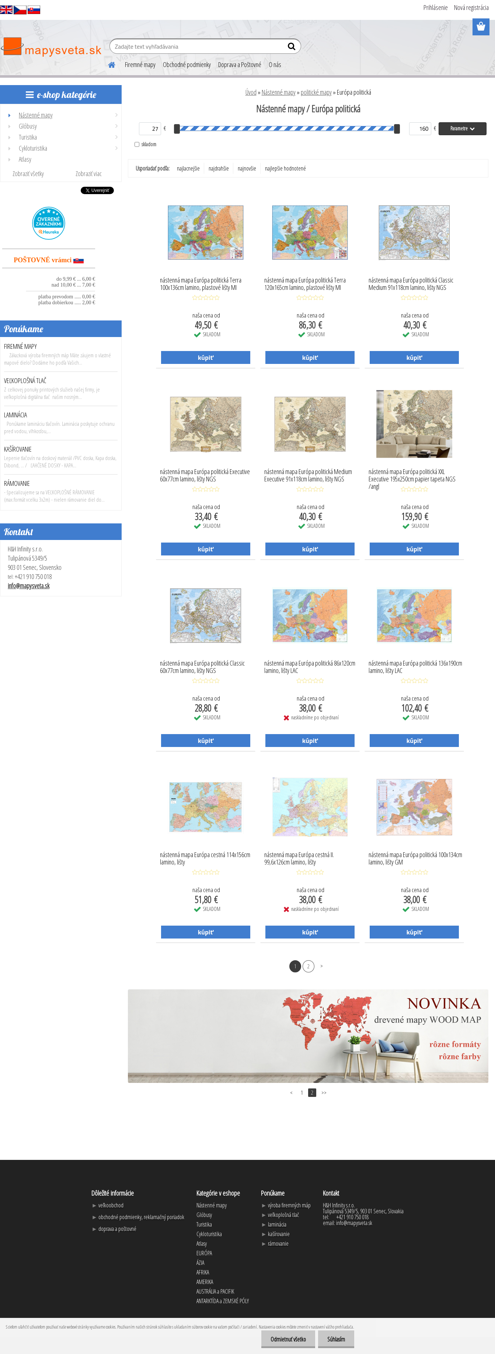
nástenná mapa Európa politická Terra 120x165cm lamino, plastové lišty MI (305, 284)
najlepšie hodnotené (285, 168)
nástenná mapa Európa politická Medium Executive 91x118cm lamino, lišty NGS (308, 475)
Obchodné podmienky (187, 64)
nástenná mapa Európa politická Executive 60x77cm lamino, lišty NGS (205, 475)
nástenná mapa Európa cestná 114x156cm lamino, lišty (205, 858)
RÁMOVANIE (17, 483)
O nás (275, 64)
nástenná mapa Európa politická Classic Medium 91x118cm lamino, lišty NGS (411, 284)
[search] (292, 47)
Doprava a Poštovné (239, 64)
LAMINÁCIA (15, 414)
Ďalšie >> (321, 966)
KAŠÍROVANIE (18, 449)
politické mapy (316, 92)
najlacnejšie (188, 168)
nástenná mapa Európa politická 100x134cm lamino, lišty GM (415, 858)
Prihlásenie (435, 7)
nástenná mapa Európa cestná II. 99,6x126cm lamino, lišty (299, 858)
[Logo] (50, 47)
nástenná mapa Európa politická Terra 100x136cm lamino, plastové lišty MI (200, 284)
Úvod (251, 92)
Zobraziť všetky (28, 173)
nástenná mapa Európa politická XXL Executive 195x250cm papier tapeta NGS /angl (412, 477)
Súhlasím (336, 1339)
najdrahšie (219, 168)
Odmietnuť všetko (288, 1339)
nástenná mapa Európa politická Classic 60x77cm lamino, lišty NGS (202, 667)
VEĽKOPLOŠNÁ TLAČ (25, 380)
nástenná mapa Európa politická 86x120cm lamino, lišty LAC (309, 667)
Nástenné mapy (279, 92)
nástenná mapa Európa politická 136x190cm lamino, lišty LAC (415, 667)
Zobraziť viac (89, 173)
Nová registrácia (471, 7)
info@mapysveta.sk (28, 585)
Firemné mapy (140, 64)
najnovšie (247, 168)
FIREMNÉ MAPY (20, 346)
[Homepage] (107, 63)
